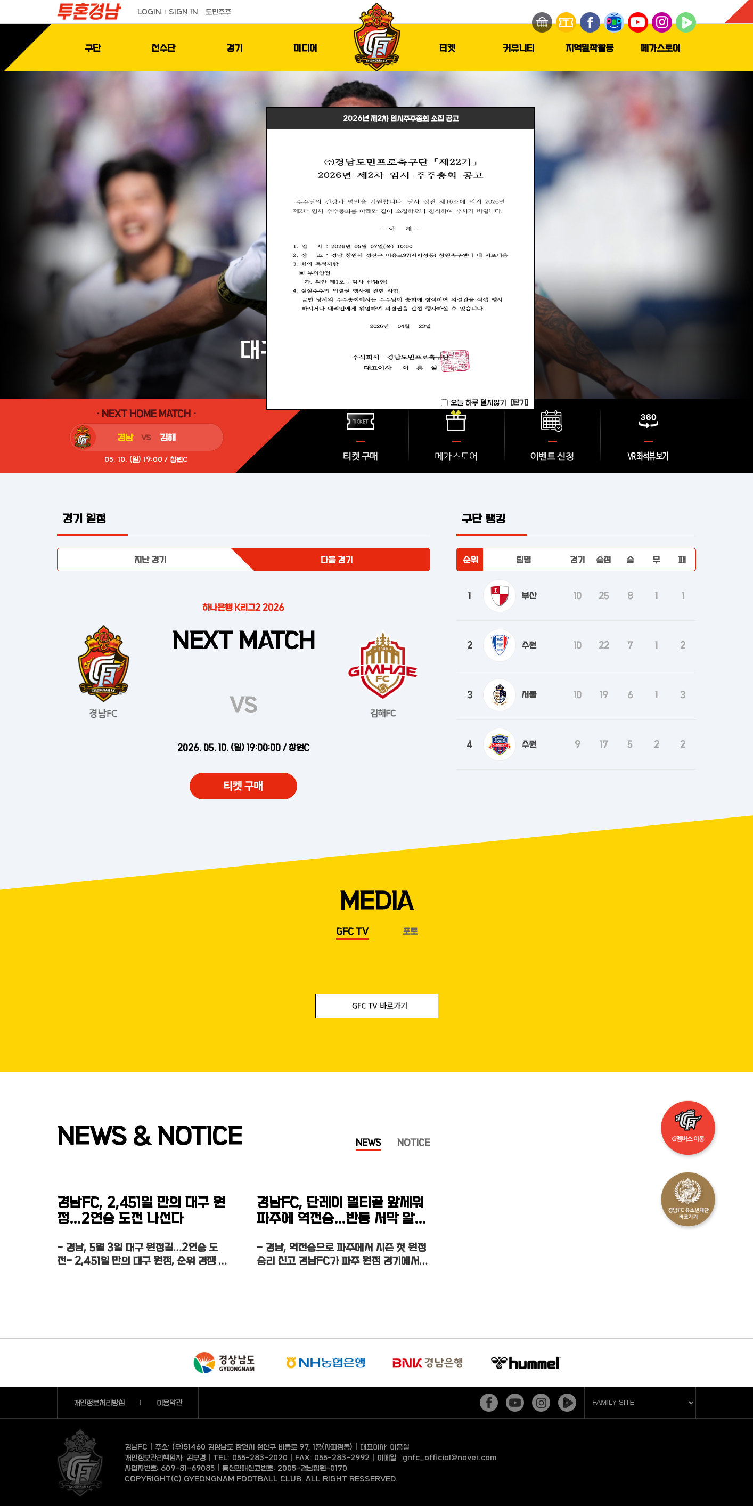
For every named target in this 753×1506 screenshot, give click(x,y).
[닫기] (519, 402)
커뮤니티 (519, 48)
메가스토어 (661, 48)
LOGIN (149, 11)
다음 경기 (337, 559)
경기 (234, 48)
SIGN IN (183, 11)
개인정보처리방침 (99, 1402)
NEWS (368, 1142)
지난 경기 (150, 559)
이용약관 (169, 1402)
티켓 (447, 48)
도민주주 (218, 11)
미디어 (305, 48)
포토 (410, 931)
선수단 (163, 48)
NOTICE (413, 1142)
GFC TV (352, 931)
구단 (93, 48)
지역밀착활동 (589, 48)
